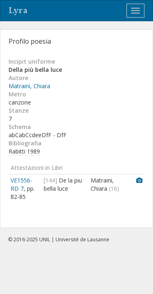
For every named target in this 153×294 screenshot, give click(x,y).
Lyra (18, 10)
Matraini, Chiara (29, 86)
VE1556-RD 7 (21, 184)
